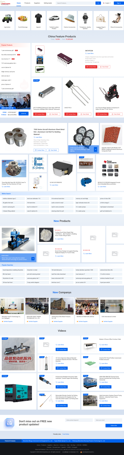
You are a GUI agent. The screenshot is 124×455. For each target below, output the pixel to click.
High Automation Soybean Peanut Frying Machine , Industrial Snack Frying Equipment (110, 397)
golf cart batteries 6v (106, 211)
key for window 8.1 (32, 207)
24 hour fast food (7, 282)
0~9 (88, 449)
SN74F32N (89, 51)
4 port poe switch (105, 282)
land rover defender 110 (33, 198)
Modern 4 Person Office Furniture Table (110, 339)
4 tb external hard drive (58, 198)
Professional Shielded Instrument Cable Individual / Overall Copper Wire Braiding (67, 377)
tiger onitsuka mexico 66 (82, 202)
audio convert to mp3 (57, 202)
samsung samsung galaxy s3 (84, 278)
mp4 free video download (58, 274)
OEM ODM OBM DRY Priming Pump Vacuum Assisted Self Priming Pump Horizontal (109, 378)
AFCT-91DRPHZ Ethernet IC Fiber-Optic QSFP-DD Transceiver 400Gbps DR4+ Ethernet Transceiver (46, 108)
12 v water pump (80, 211)
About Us (56, 445)
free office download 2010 (8, 54)
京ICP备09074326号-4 (87, 452)
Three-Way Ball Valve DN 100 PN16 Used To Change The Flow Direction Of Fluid (14, 183)
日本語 (69, 447)
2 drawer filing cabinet (9, 211)
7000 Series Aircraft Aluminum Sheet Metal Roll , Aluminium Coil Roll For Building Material (49, 131)
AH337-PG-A (67, 107)
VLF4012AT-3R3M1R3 (56, 182)
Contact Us (62, 445)
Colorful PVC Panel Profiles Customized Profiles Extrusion (110, 358)
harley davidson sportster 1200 (84, 270)
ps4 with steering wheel (33, 274)
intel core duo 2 (5, 76)
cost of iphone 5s (6, 67)
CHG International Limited (109, 316)
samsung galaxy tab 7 (33, 278)
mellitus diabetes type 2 (9, 198)
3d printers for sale (8, 278)
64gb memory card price (8, 71)
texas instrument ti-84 (58, 278)
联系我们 (85, 445)
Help (68, 445)
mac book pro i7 (80, 274)
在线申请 (23, 113)
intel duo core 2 (56, 282)
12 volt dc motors (105, 274)
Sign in (119, 3)
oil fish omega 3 (104, 202)
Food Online (66, 434)
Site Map (73, 445)
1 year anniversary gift (7, 50)
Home (19, 3)
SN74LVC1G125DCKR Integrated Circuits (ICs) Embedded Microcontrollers (109, 183)
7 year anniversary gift (7, 88)
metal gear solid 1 (6, 80)
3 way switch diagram (33, 282)
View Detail (104, 67)
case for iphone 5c (32, 211)
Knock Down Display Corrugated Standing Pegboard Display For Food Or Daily (66, 251)
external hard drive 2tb (106, 270)
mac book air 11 (5, 59)
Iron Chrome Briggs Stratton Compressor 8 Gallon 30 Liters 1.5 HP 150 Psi (107, 108)
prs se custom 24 (80, 282)
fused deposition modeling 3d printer (13, 270)
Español (63, 447)
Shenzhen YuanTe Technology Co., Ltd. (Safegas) (11, 317)
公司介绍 (79, 445)
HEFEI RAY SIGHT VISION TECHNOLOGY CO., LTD (34, 317)
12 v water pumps (81, 207)
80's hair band (6, 274)
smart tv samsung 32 (9, 207)
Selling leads (48, 3)
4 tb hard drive (31, 202)
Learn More (89, 53)
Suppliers (37, 3)
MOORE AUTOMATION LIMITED (85, 316)
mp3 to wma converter (58, 207)
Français (49, 447)
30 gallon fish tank (8, 202)
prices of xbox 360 (105, 198)
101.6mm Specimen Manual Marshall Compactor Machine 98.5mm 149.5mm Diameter (66, 359)
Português (74, 447)
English (107, 3)
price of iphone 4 (6, 84)
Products (27, 3)
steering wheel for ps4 (58, 211)
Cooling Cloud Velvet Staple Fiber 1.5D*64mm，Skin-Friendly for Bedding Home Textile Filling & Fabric (66, 234)
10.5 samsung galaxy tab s (8, 63)
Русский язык (56, 447)
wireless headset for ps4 (107, 278)
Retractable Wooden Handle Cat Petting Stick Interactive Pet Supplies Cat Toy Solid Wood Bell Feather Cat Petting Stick (67, 397)
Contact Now (91, 67)
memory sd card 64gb (82, 198)
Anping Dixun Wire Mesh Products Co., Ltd (61, 317)
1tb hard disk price (57, 270)
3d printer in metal (32, 270)
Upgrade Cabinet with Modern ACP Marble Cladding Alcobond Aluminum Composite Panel (112, 149)
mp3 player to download (106, 207)
